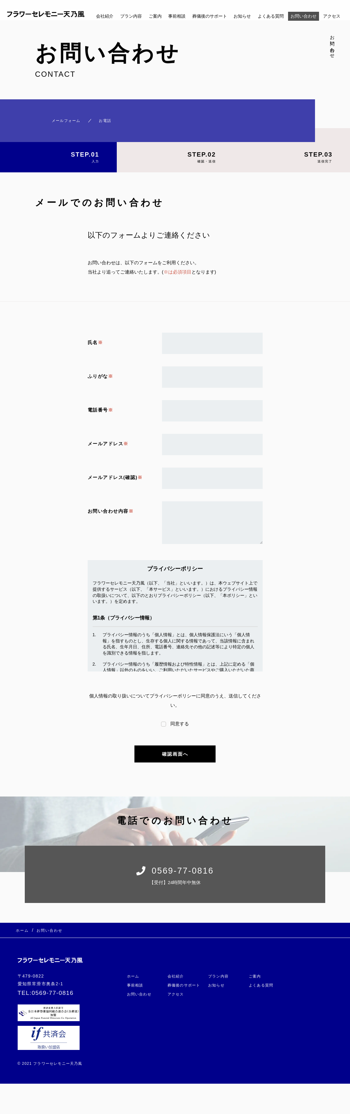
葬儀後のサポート (209, 16)
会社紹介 (104, 16)
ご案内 (155, 16)
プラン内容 (131, 16)
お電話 (104, 117)
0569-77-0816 (52, 994)
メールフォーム (55, 117)
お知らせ (242, 16)
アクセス (331, 16)
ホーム (134, 955)
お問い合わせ (304, 16)
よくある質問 (271, 16)
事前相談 (177, 16)
